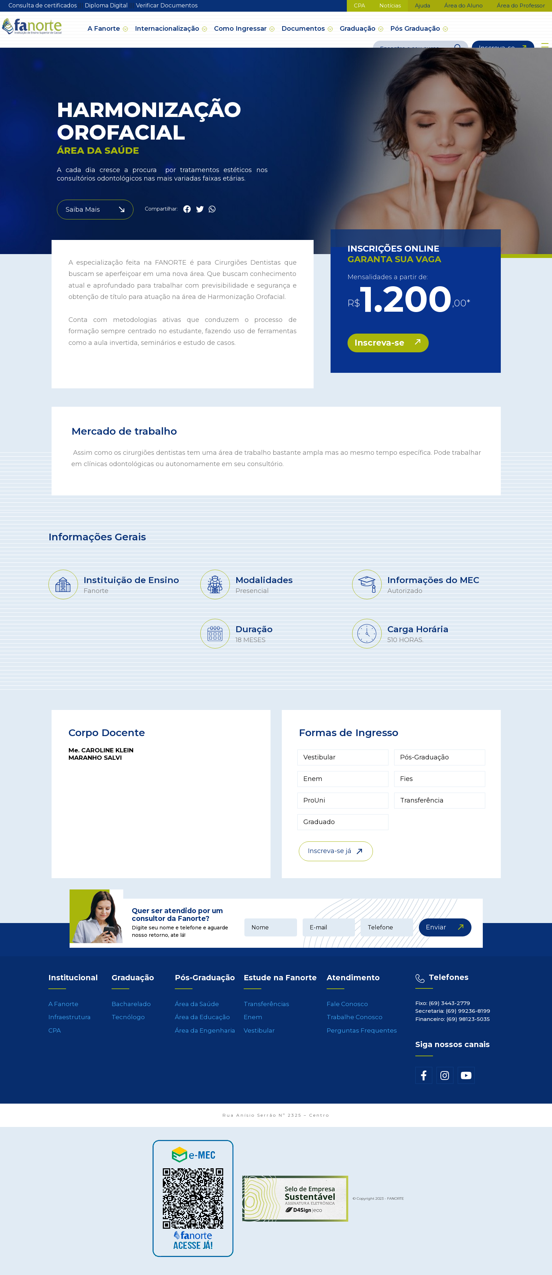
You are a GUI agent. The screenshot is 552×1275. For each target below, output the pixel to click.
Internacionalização (168, 29)
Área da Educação (202, 1021)
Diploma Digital (107, 5)
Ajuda (422, 5)
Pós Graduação (416, 29)
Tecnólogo (128, 1021)
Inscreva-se (497, 47)
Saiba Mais (83, 209)
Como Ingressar (241, 29)
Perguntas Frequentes (362, 1035)
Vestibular (259, 1035)
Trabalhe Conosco (354, 1021)
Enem (253, 1021)
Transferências (266, 1008)
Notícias (390, 5)
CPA (359, 5)
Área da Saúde (197, 1008)
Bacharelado (131, 1008)
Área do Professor (521, 5)
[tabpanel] (124, 585)
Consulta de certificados (43, 5)
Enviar (436, 927)
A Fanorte (105, 29)
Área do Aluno (463, 5)
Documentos (304, 29)
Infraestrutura (69, 1021)
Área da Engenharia (205, 1035)
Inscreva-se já (329, 851)
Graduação (358, 29)
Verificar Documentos (166, 5)
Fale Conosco (347, 1008)
